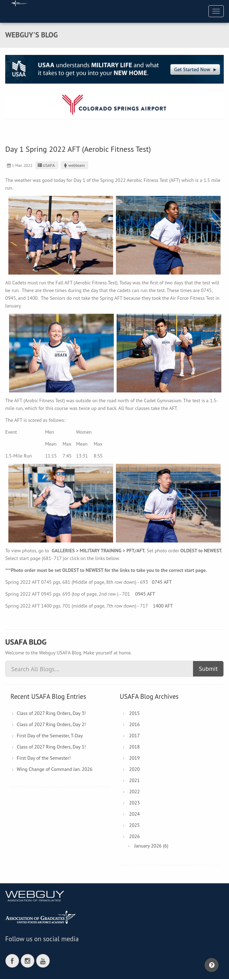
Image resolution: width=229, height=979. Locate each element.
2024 (134, 814)
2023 (134, 803)
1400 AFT (163, 606)
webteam (73, 165)
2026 (134, 836)
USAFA (46, 165)
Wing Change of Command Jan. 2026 (55, 769)
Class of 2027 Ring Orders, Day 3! (51, 713)
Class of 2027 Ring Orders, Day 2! (51, 724)
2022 (134, 791)
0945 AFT (145, 594)
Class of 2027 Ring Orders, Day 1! (51, 747)
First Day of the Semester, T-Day (50, 735)
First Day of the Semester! (44, 758)
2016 (134, 724)
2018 (134, 747)
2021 (134, 780)
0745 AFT (162, 582)
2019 (134, 758)
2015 (134, 713)
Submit (208, 669)
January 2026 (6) (151, 846)
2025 (134, 825)
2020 (134, 769)
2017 (134, 735)
